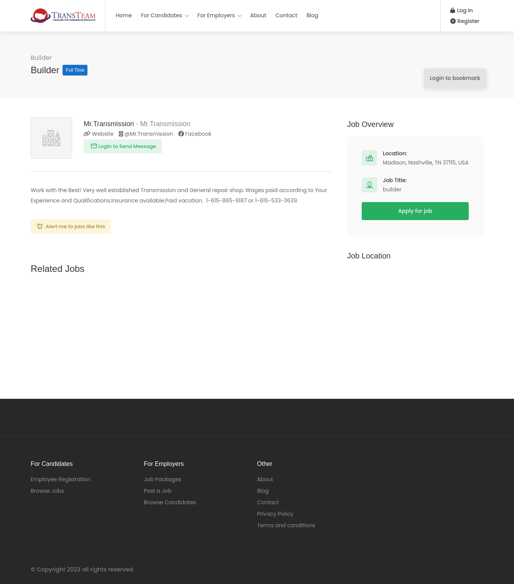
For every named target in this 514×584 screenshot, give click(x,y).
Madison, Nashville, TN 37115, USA (426, 162)
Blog (312, 15)
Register (464, 21)
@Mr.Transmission (147, 134)
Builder (41, 57)
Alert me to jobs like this (75, 226)
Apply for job (415, 211)
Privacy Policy (275, 514)
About (258, 15)
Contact (286, 15)
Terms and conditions (286, 525)
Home (124, 15)
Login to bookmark (452, 65)
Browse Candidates (170, 502)
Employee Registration (61, 479)
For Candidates (161, 15)
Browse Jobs (47, 491)
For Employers (216, 15)
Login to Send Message (126, 146)
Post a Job (157, 491)
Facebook (194, 134)
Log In (461, 10)
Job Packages (162, 479)
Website (99, 134)
